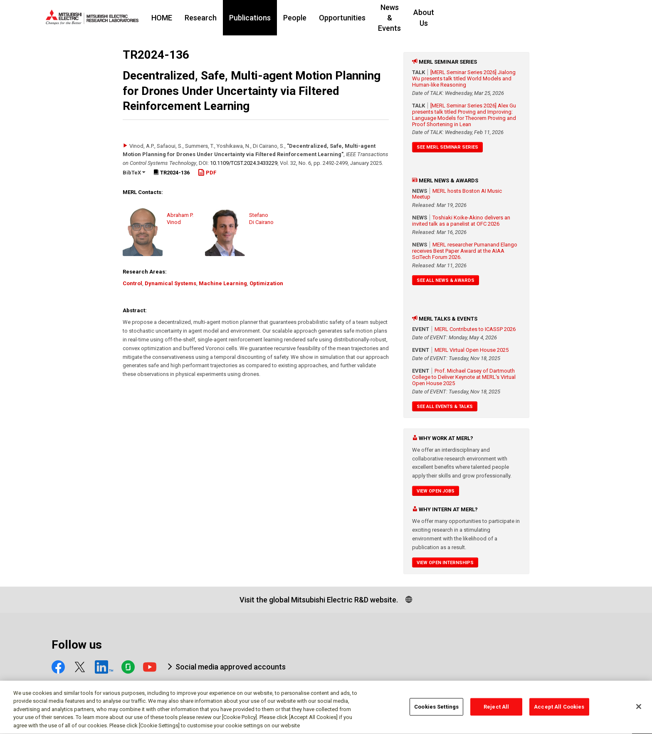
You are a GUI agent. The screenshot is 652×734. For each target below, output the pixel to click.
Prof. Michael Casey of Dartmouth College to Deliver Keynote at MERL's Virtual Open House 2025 (464, 377)
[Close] (639, 710)
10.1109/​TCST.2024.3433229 (243, 163)
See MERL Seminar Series (447, 147)
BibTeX (134, 172)
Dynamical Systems (170, 283)
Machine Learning (223, 283)
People (345, 17)
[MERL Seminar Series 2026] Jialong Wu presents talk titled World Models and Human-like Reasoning (464, 78)
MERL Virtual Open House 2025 (472, 350)
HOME (212, 17)
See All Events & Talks (445, 406)
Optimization (266, 283)
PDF (207, 172)
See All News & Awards (445, 280)
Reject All (496, 710)
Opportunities (393, 17)
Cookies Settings (436, 710)
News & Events (453, 17)
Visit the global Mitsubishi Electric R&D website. (319, 599)
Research (251, 17)
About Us (506, 17)
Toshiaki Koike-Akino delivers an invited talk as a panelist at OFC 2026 (461, 220)
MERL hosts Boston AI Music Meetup (457, 194)
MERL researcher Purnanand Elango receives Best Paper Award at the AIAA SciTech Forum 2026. (464, 250)
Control (132, 283)
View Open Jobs (435, 491)
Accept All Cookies (559, 710)
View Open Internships (445, 562)
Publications (300, 17)
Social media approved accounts (230, 666)
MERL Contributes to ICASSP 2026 (475, 329)
